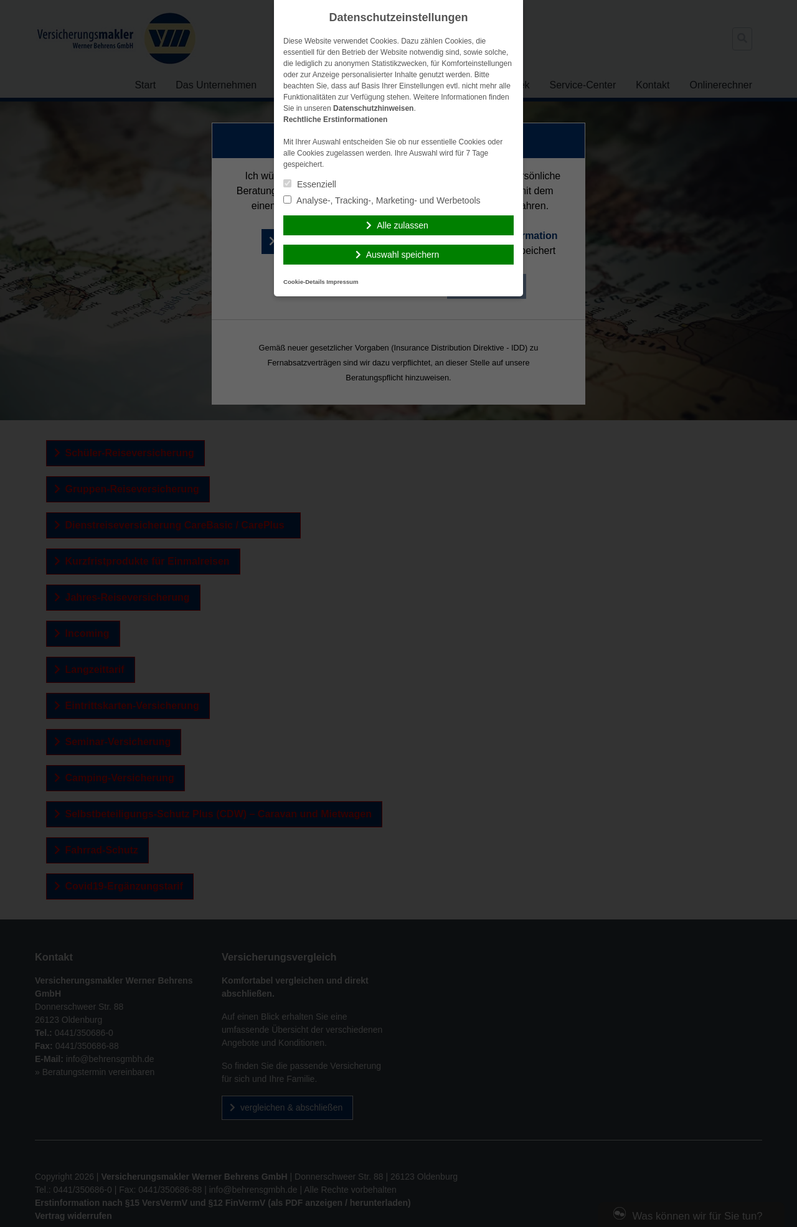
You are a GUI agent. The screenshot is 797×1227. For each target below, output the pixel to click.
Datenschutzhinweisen (373, 108)
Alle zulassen (402, 225)
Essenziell (309, 184)
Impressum (342, 281)
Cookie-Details (304, 281)
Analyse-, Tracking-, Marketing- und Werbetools (382, 200)
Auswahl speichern (403, 255)
